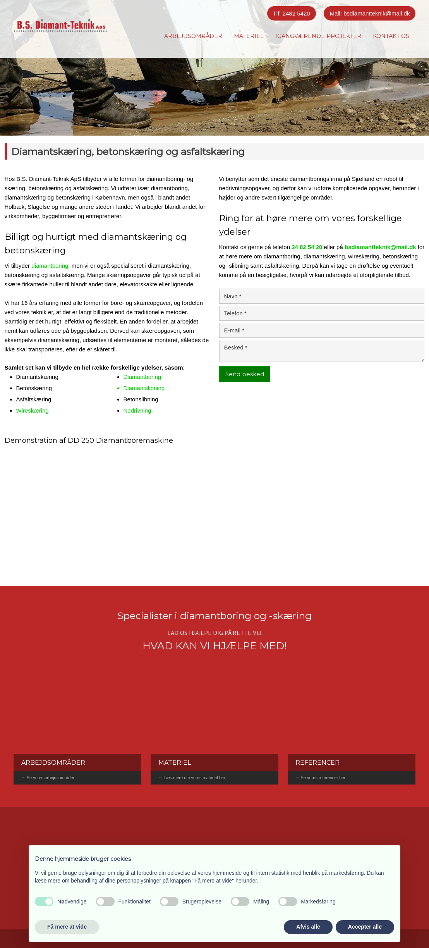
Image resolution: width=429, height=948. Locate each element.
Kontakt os (391, 36)
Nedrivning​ (137, 410)
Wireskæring (32, 410)
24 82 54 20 (307, 247)
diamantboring (49, 265)
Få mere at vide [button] (67, 927)
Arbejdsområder (193, 36)
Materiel (249, 36)
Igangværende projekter (318, 36)
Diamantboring (142, 376)
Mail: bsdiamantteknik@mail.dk (369, 13)
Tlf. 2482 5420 (291, 13)
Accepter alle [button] (365, 927)
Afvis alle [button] (308, 927)
